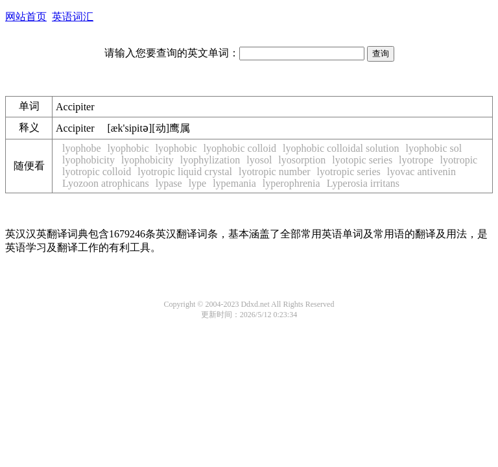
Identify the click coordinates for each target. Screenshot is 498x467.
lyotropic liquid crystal (184, 171)
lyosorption (302, 159)
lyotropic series (349, 171)
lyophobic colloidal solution (341, 148)
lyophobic (128, 148)
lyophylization (210, 159)
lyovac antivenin (421, 171)
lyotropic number (275, 171)
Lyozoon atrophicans (105, 183)
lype (198, 183)
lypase (169, 183)
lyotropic (458, 159)
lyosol (259, 159)
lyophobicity (88, 159)
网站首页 (26, 16)
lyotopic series (362, 159)
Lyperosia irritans (363, 183)
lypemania (234, 183)
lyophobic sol (434, 148)
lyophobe (81, 148)
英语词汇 (72, 16)
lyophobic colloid (240, 148)
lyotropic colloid (96, 171)
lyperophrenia (291, 183)
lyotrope (416, 159)
